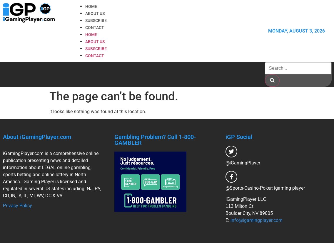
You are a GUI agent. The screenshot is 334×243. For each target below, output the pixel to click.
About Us (95, 13)
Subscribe (96, 20)
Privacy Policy (17, 205)
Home (91, 6)
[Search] (272, 80)
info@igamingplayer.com (257, 220)
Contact (94, 27)
